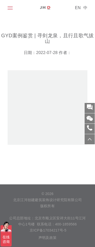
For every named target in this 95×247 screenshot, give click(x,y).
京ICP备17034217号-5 (47, 230)
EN (78, 8)
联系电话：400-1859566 (57, 224)
